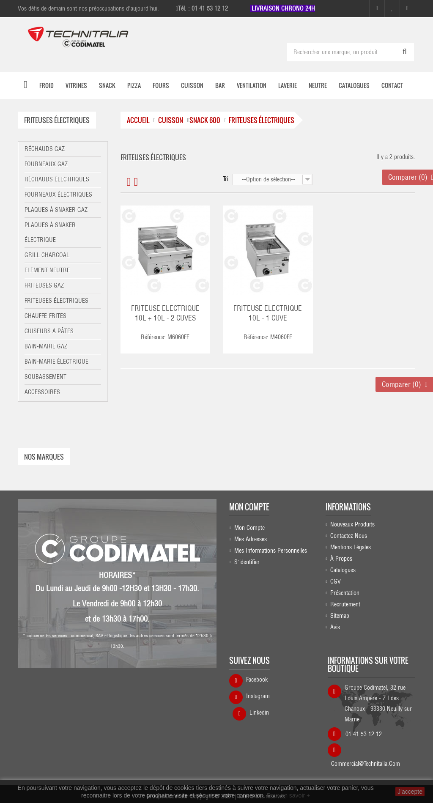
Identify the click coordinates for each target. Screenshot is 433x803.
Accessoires (42, 392)
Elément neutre (47, 270)
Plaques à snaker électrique (50, 232)
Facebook (257, 681)
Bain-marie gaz (46, 346)
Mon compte (249, 505)
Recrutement (345, 606)
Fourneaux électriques (58, 194)
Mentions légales (350, 549)
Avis (335, 629)
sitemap (339, 618)
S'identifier (247, 561)
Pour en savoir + (288, 795)
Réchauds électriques (57, 179)
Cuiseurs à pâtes (49, 331)
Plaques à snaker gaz (56, 210)
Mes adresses (250, 538)
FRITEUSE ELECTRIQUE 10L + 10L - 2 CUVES (165, 313)
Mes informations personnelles (270, 549)
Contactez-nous (348, 538)
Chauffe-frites (45, 316)
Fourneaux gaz (46, 164)
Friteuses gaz (44, 285)
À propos (341, 561)
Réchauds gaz (45, 149)
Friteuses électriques (56, 300)
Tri (225, 179)
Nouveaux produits (352, 526)
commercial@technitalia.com (365, 763)
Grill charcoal (47, 255)
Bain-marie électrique (56, 361)
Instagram (258, 698)
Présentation (344, 595)
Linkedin (259, 714)
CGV (335, 583)
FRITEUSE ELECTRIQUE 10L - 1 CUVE (267, 313)
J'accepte (409, 791)
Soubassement (45, 377)
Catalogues (343, 572)
